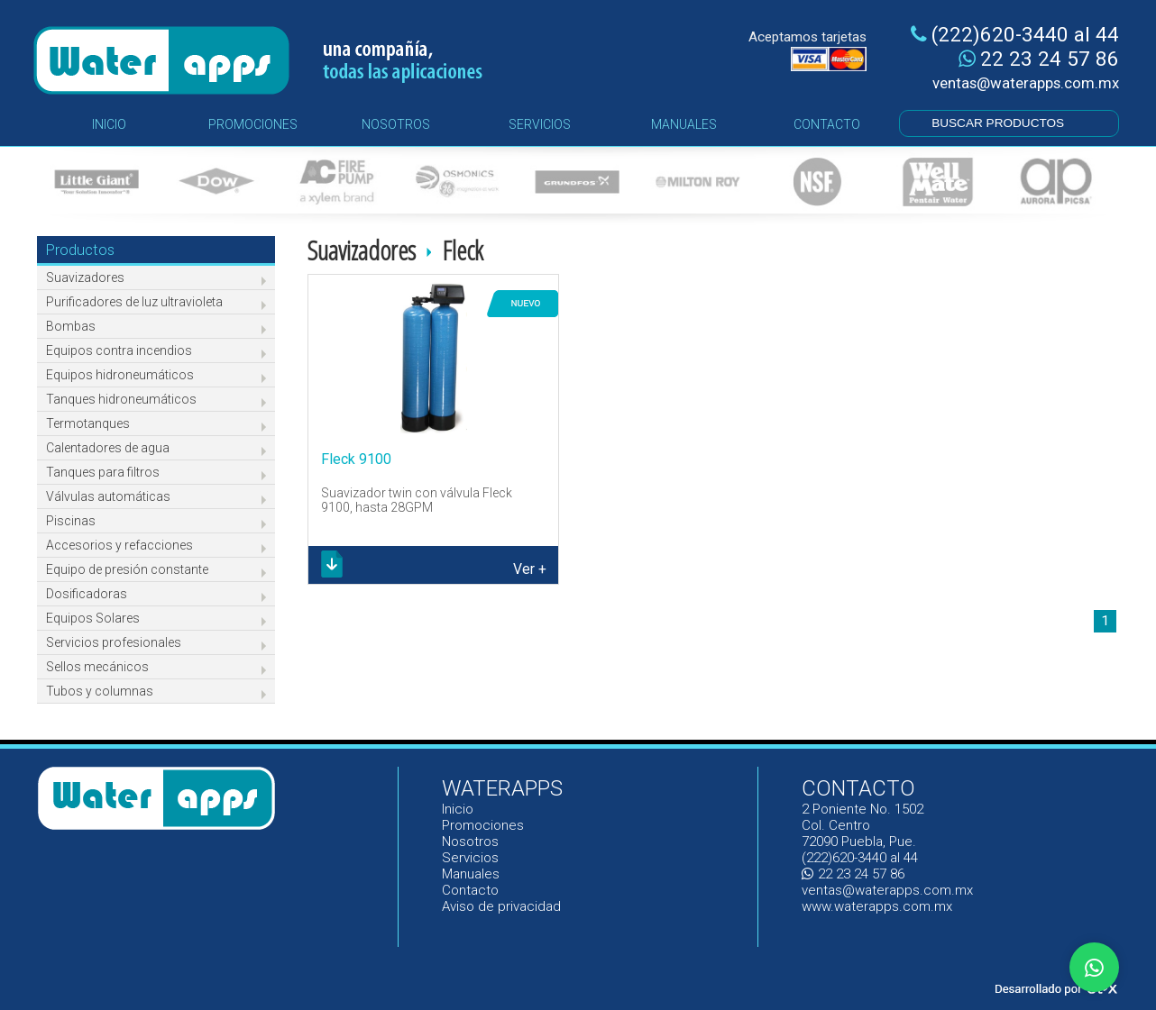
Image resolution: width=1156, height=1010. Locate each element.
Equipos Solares (93, 618)
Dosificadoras (86, 594)
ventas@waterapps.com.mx (1025, 83)
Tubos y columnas (99, 691)
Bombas (71, 326)
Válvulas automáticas (108, 496)
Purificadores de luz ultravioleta (134, 302)
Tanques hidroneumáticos (121, 399)
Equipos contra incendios (119, 350)
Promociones (483, 825)
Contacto (470, 890)
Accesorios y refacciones (119, 545)
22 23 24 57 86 (1039, 58)
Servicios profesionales (113, 642)
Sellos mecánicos (97, 667)
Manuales (471, 874)
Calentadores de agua (108, 448)
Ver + (529, 569)
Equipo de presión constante (127, 569)
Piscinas (71, 521)
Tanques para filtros (103, 472)
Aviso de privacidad (501, 906)
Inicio (458, 809)
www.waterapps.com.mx (877, 906)
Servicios (470, 858)
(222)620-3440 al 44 (1015, 34)
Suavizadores (85, 277)
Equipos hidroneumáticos (120, 375)
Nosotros (470, 841)
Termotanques (88, 423)
